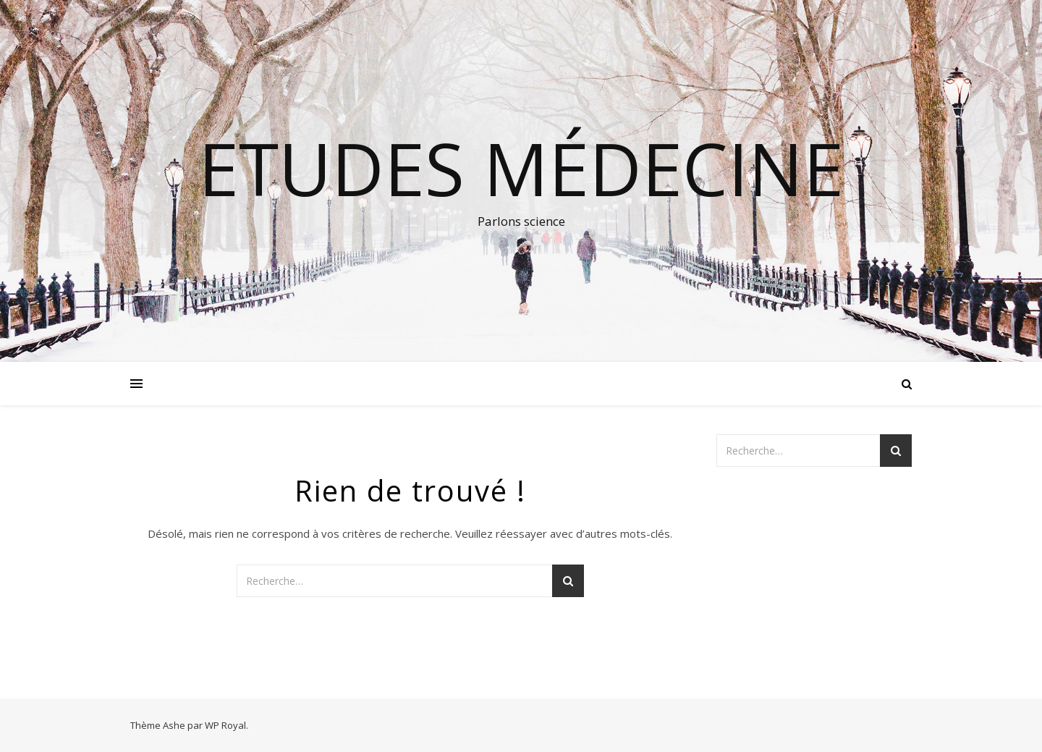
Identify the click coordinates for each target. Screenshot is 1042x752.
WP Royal (225, 725)
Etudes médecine (521, 168)
